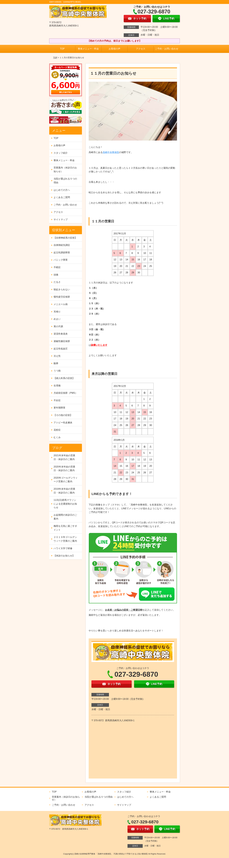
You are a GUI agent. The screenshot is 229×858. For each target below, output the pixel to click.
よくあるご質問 (62, 197)
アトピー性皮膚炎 (63, 422)
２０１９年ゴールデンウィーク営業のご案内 (65, 539)
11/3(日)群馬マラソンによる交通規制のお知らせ (65, 504)
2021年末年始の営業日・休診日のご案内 (64, 457)
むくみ (57, 437)
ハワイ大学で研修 (63, 548)
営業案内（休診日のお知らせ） (65, 169)
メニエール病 (61, 304)
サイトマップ (61, 219)
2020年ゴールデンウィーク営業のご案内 (66, 480)
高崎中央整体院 (111, 152)
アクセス (140, 48)
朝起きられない (62, 289)
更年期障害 (59, 407)
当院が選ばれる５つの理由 (65, 181)
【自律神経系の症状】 (65, 238)
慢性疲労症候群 (62, 297)
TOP (62, 48)
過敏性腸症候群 (62, 341)
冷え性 (57, 356)
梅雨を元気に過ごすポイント (65, 528)
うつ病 (57, 370)
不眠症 (57, 267)
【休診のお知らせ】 (64, 555)
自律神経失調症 (62, 245)
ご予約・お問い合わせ (166, 48)
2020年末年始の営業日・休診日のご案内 (64, 468)
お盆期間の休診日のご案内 (65, 517)
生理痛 (57, 385)
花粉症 (57, 430)
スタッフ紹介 (61, 153)
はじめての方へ (62, 190)
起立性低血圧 (61, 348)
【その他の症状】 (63, 415)
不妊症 (57, 400)
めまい (57, 319)
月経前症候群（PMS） (65, 393)
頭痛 (56, 274)
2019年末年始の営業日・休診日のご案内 (64, 491)
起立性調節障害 (62, 252)
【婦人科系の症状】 (64, 378)
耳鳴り (57, 311)
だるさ (57, 282)
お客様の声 (114, 48)
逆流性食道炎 (61, 334)
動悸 (56, 363)
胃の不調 (58, 326)
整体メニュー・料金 (88, 48)
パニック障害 (61, 260)
